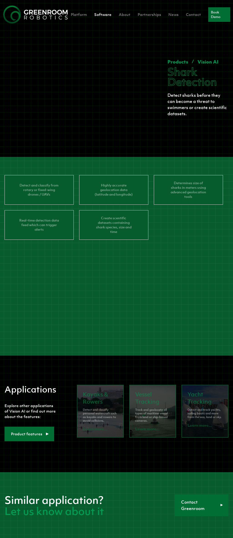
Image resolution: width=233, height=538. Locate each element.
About (124, 14)
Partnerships (149, 14)
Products (177, 62)
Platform (79, 14)
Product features (30, 433)
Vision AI (208, 62)
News (173, 14)
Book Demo (215, 14)
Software (102, 14)
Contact (193, 14)
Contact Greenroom (202, 505)
